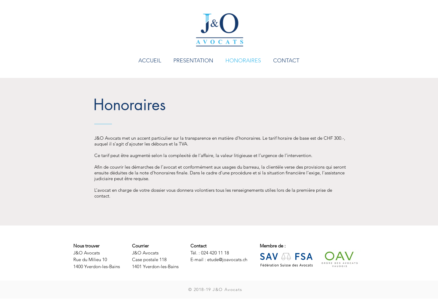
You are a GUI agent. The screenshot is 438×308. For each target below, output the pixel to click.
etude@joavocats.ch (227, 259)
